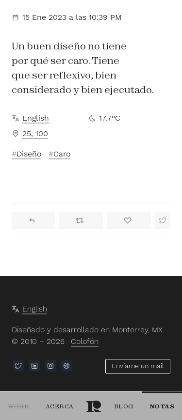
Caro (61, 153)
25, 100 (35, 133)
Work (18, 406)
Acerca (60, 406)
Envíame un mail (138, 366)
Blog (123, 406)
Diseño (29, 153)
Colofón (85, 341)
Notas (162, 406)
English (35, 118)
